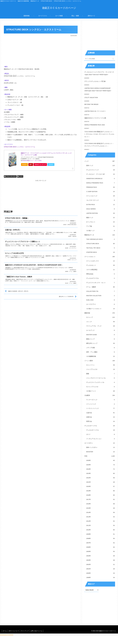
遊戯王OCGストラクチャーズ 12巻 (95, 118)
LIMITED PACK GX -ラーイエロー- (95, 111)
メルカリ (50, 164)
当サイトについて (14, 631)
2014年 (20, 176)
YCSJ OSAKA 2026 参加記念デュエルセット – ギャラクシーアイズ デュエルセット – (98, 145)
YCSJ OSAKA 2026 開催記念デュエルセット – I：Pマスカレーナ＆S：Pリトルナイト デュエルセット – (99, 134)
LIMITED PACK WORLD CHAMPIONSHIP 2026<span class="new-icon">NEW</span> (97, 89)
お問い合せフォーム (36, 631)
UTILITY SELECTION (91, 97)
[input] (99, 59)
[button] (113, 59)
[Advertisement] (41, 50)
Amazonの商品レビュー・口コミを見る (32, 160)
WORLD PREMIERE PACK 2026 (94, 125)
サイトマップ (25, 631)
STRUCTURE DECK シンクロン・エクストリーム (19, 147)
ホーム (5, 631)
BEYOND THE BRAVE (91, 104)
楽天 (31, 164)
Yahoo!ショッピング (41, 165)
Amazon (24, 164)
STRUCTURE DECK (10, 176)
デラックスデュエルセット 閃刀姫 (95, 81)
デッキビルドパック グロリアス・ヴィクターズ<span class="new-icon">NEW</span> (99, 73)
